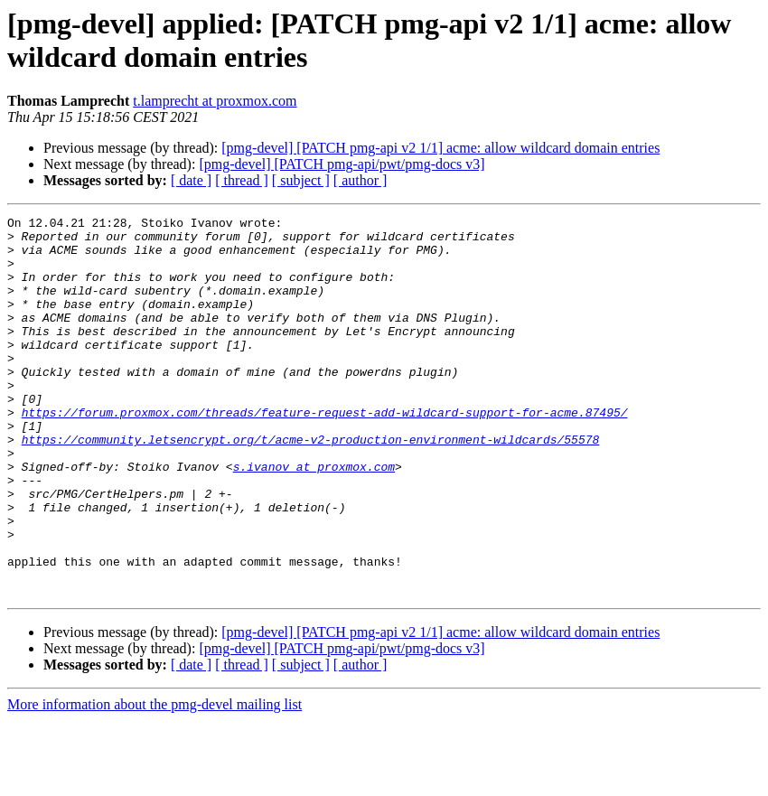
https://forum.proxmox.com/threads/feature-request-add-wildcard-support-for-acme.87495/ (325, 453)
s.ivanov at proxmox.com (314, 518)
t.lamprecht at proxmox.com (214, 100)
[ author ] (360, 180)
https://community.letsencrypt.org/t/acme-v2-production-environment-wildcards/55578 (311, 485)
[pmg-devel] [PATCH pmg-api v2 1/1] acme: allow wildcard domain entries (440, 147)
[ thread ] (241, 180)
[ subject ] (301, 180)
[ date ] (191, 180)
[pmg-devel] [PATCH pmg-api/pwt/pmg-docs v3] (341, 164)
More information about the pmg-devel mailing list (154, 780)
